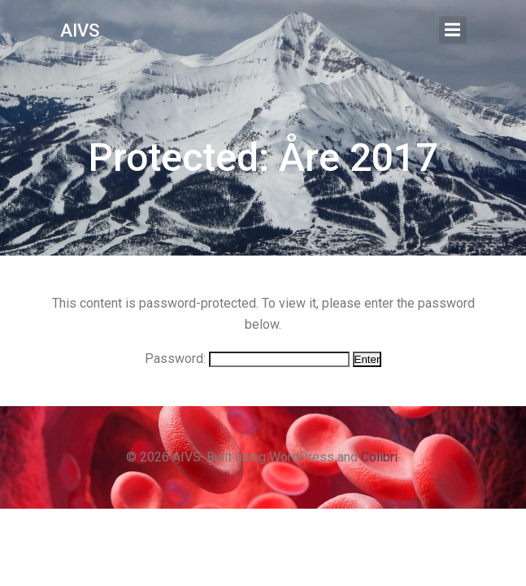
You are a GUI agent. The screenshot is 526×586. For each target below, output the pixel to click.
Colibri (379, 457)
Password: (247, 358)
